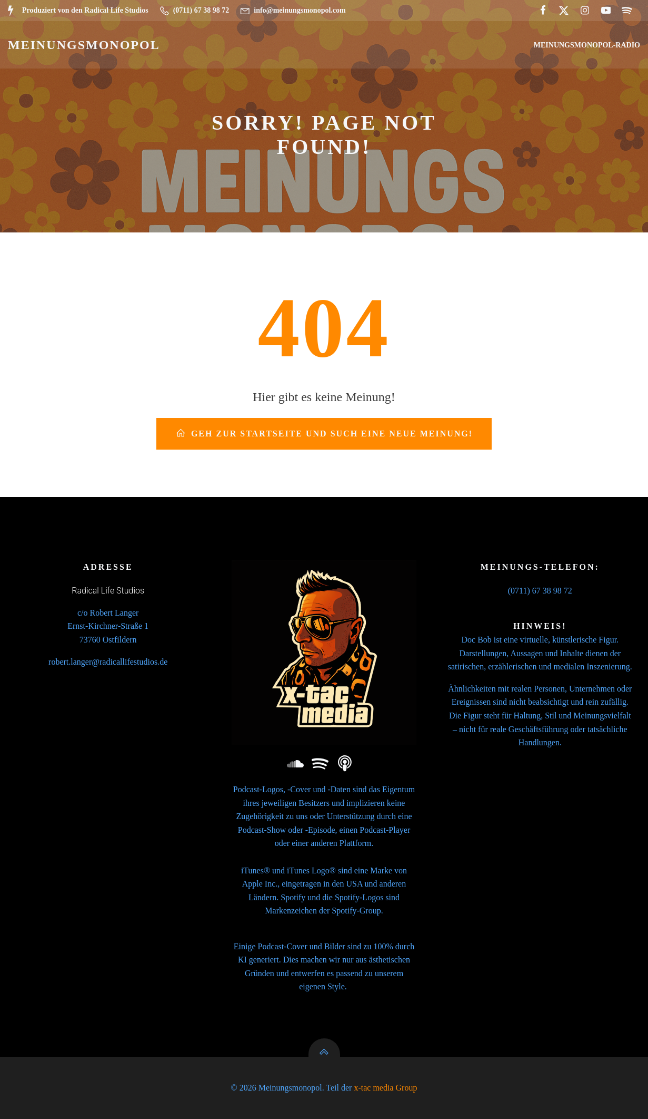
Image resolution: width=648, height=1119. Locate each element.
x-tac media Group (385, 1087)
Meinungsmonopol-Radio (587, 45)
